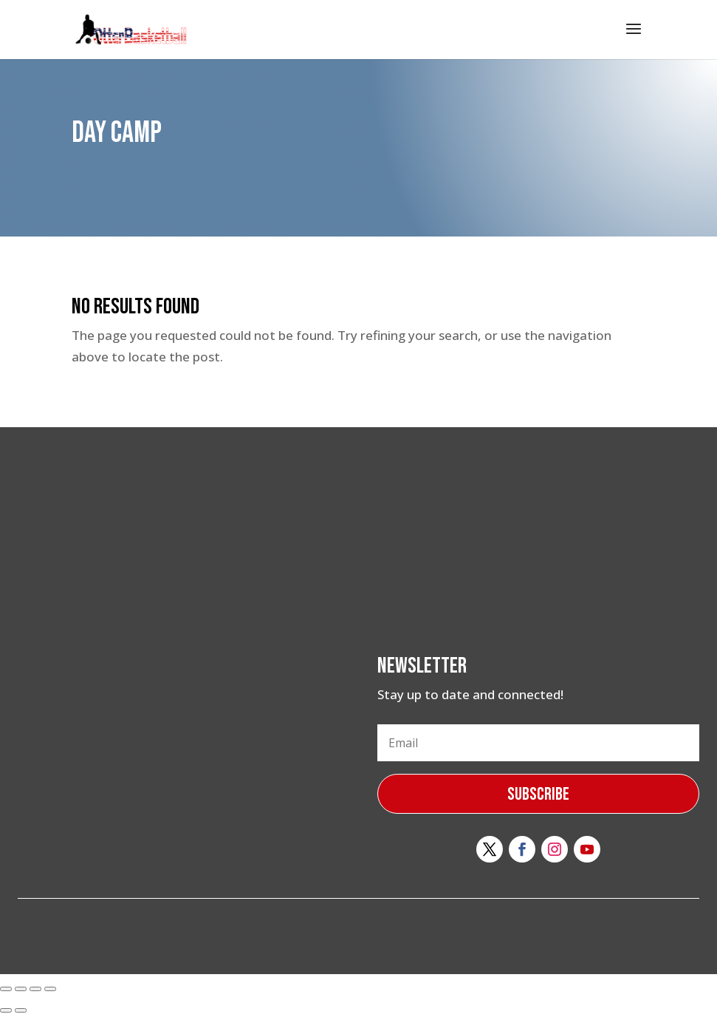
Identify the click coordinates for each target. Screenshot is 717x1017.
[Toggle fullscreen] (35, 989)
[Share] (21, 989)
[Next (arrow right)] (21, 1010)
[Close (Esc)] (6, 989)
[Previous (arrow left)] (6, 1010)
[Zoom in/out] (50, 989)
